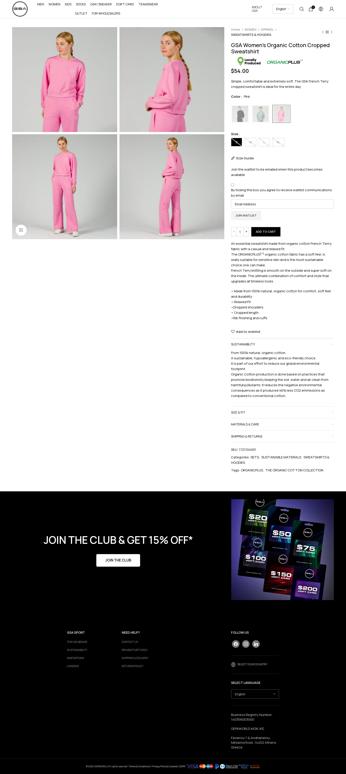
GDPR (182, 766)
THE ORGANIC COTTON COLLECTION (294, 470)
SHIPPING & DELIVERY (135, 658)
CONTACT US (130, 642)
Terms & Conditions (139, 766)
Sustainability (77, 650)
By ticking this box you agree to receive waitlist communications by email (281, 193)
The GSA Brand (77, 642)
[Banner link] (282, 549)
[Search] (301, 8)
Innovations (75, 658)
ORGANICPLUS (252, 470)
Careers (73, 666)
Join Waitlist (246, 215)
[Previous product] (322, 32)
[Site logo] (20, 8)
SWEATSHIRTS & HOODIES (251, 35)
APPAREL (267, 29)
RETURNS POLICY (132, 666)
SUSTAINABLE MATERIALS (281, 457)
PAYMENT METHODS (134, 650)
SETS (255, 457)
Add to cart (266, 232)
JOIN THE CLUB (118, 560)
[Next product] (331, 32)
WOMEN (251, 29)
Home (236, 29)
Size (234, 134)
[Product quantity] (240, 231)
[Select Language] (282, 9)
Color (235, 96)
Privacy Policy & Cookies (165, 766)
